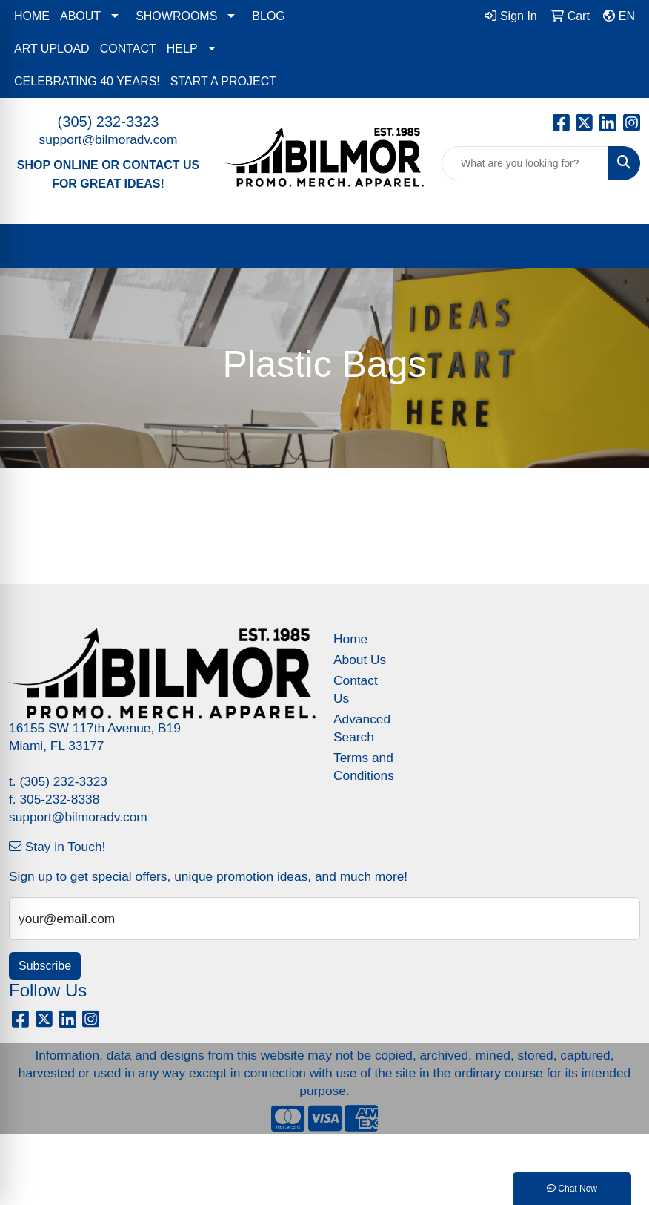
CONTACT (128, 48)
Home (350, 638)
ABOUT (80, 16)
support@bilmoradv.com (108, 139)
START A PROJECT (223, 81)
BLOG (268, 16)
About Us (359, 659)
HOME (32, 16)
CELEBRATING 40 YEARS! (87, 81)
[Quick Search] (525, 163)
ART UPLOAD (52, 48)
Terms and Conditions (363, 766)
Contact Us (355, 689)
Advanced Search (361, 728)
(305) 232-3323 (108, 122)
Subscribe (45, 965)
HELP (182, 48)
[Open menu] (619, 245)
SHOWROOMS (176, 16)
